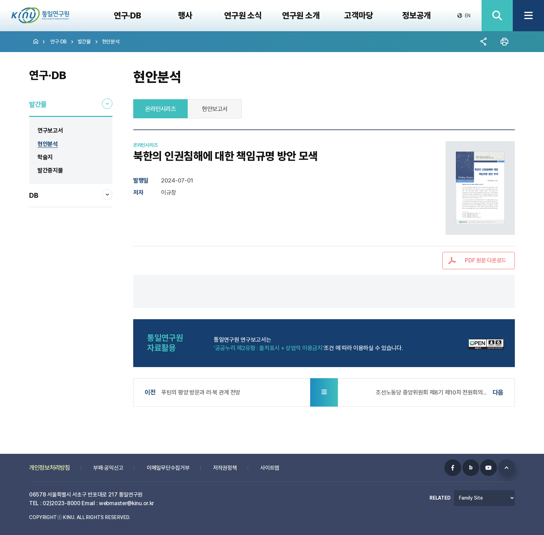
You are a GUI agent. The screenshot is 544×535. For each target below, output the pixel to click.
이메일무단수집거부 (168, 465)
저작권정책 (225, 465)
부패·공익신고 (108, 465)
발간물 (84, 41)
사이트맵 (269, 465)
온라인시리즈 (160, 108)
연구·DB (58, 41)
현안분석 (111, 41)
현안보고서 (215, 108)
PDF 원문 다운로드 (485, 260)
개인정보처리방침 (49, 464)
